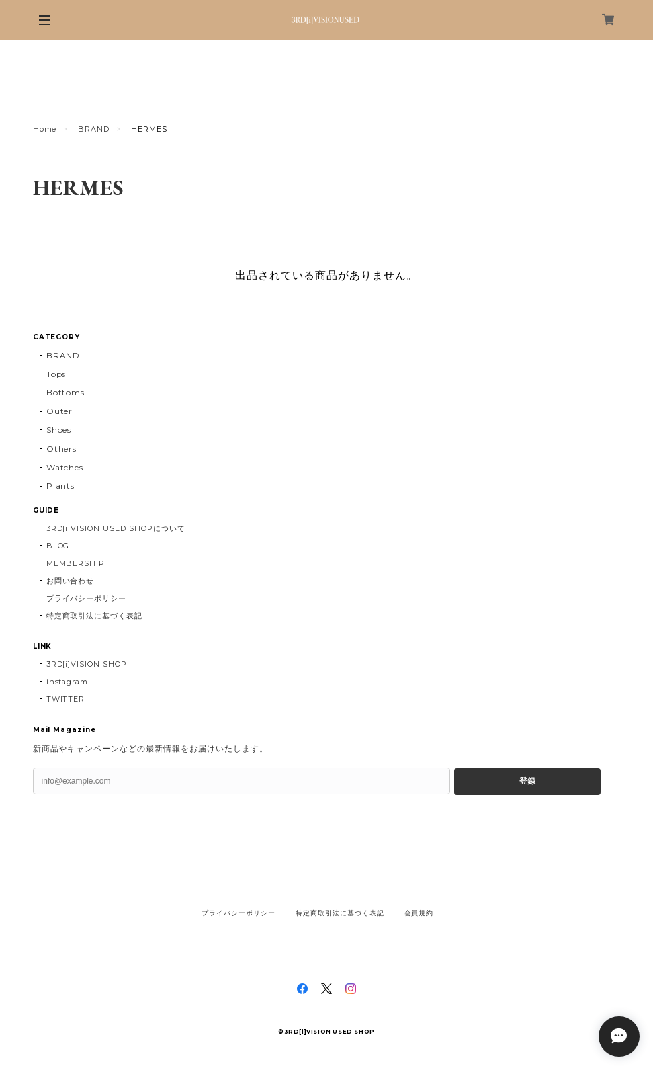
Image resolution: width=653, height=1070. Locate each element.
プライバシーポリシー (86, 598)
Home (45, 129)
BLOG (58, 545)
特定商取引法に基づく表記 (94, 615)
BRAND (94, 129)
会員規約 (419, 913)
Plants (60, 486)
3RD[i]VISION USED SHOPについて (115, 528)
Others (61, 449)
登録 (527, 781)
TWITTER (65, 699)
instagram (67, 681)
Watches (65, 467)
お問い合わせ (70, 580)
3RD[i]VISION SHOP (86, 664)
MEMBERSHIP (75, 563)
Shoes (59, 430)
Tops (56, 374)
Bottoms (65, 392)
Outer (59, 411)
